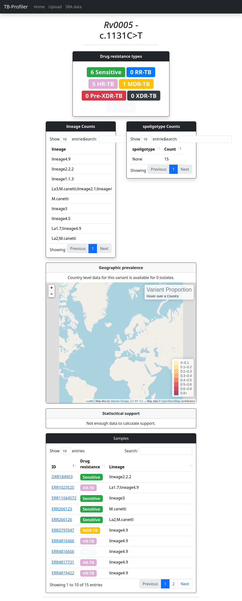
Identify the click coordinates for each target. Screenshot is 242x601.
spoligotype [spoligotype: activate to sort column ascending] (143, 149)
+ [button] (51, 288)
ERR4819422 (63, 573)
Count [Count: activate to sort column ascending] (170, 149)
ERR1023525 (63, 487)
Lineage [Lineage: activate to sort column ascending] (117, 466)
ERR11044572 (64, 498)
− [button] (51, 294)
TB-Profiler (16, 6)
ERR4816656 (63, 551)
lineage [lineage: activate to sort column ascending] (59, 149)
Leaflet (90, 401)
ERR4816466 (63, 540)
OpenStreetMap (170, 401)
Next (185, 583)
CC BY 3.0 (136, 401)
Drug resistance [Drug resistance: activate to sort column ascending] (90, 463)
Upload (55, 6)
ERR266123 (62, 509)
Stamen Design (120, 401)
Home (39, 6)
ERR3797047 (63, 530)
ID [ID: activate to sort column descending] (54, 466)
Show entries (67, 139)
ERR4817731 (63, 562)
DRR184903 (62, 476)
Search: (117, 139)
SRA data (74, 6)
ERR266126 (62, 519)
